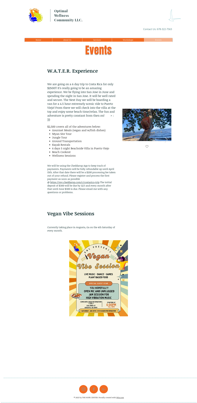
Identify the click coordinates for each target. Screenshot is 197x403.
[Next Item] (166, 140)
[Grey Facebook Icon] (93, 389)
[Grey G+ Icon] (104, 389)
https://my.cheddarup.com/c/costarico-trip (74, 182)
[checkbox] (147, 147)
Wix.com (120, 397)
